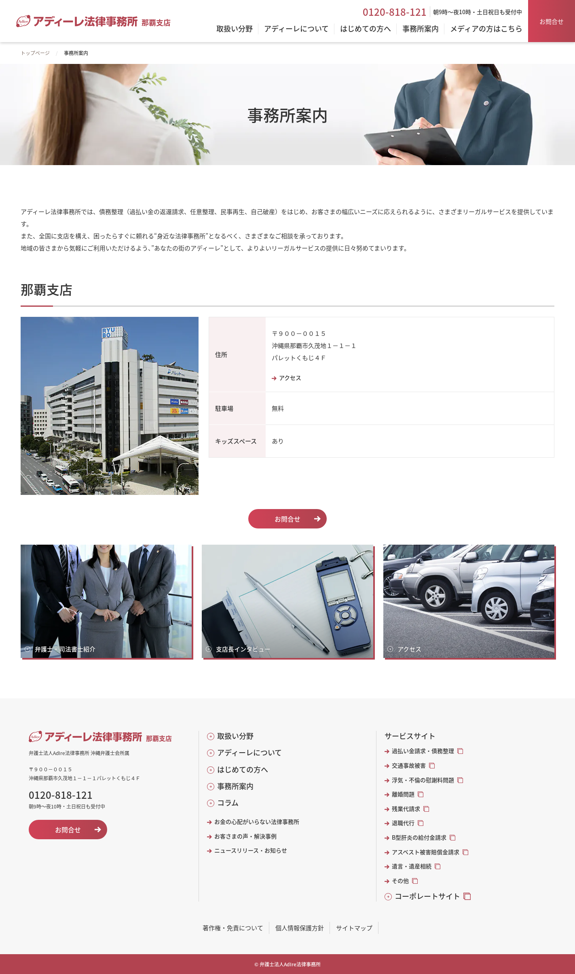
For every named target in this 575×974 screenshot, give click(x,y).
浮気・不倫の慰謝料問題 (423, 780)
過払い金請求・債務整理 (423, 751)
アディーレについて (249, 752)
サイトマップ (354, 927)
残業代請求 (406, 809)
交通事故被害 (409, 765)
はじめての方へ (242, 769)
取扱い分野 (235, 736)
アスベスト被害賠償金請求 (425, 852)
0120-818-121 (395, 12)
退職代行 (403, 823)
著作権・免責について (233, 927)
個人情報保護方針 (299, 927)
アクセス (290, 378)
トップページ (35, 52)
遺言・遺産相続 (411, 866)
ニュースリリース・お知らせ (250, 850)
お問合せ (551, 21)
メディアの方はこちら (486, 29)
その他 (400, 881)
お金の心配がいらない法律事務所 (256, 821)
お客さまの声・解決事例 (245, 836)
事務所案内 (235, 786)
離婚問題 (403, 794)
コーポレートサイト (427, 896)
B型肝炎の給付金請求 (419, 837)
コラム (228, 803)
